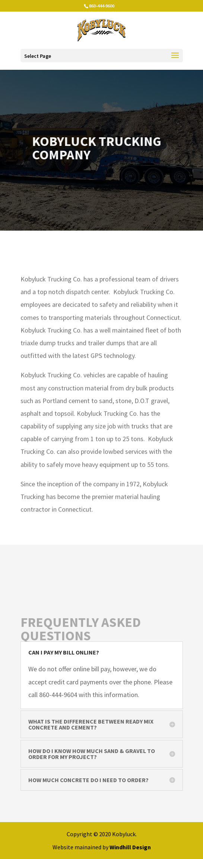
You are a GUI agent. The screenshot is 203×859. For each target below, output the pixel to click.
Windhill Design (130, 847)
